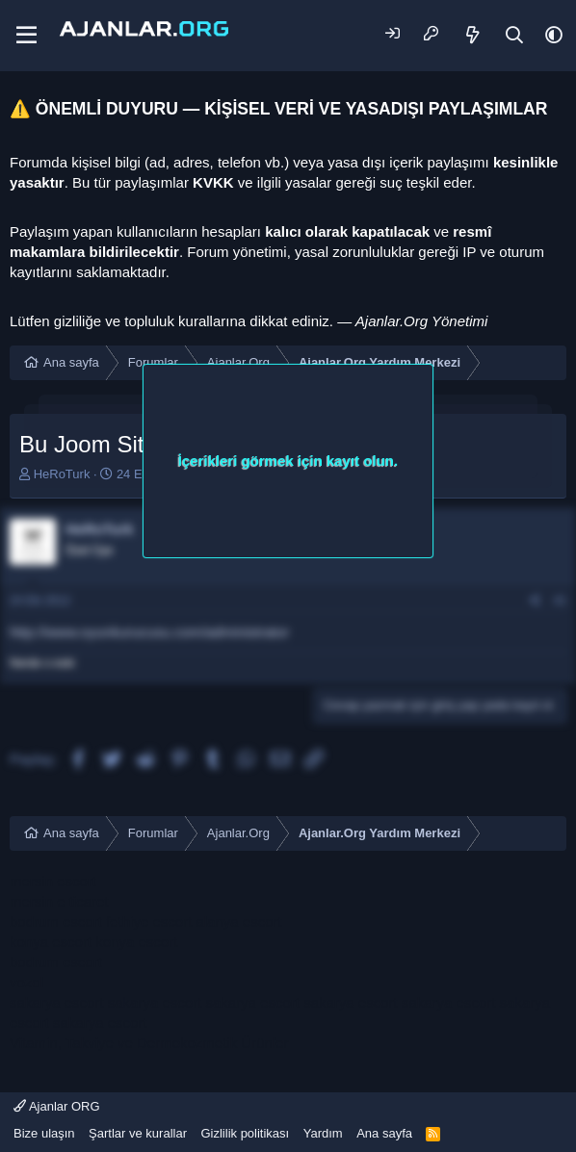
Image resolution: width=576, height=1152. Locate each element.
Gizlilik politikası (244, 1133)
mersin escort (53, 881)
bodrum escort (56, 921)
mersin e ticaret (59, 901)
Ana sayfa (384, 1133)
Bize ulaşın (44, 1133)
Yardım (323, 1133)
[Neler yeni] (473, 35)
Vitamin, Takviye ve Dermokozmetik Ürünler (149, 1043)
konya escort (51, 942)
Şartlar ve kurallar (138, 1133)
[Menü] (26, 35)
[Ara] (515, 35)
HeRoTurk (62, 474)
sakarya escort (57, 1002)
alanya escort (238, 921)
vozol (26, 982)
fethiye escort (149, 921)
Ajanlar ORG (56, 1106)
